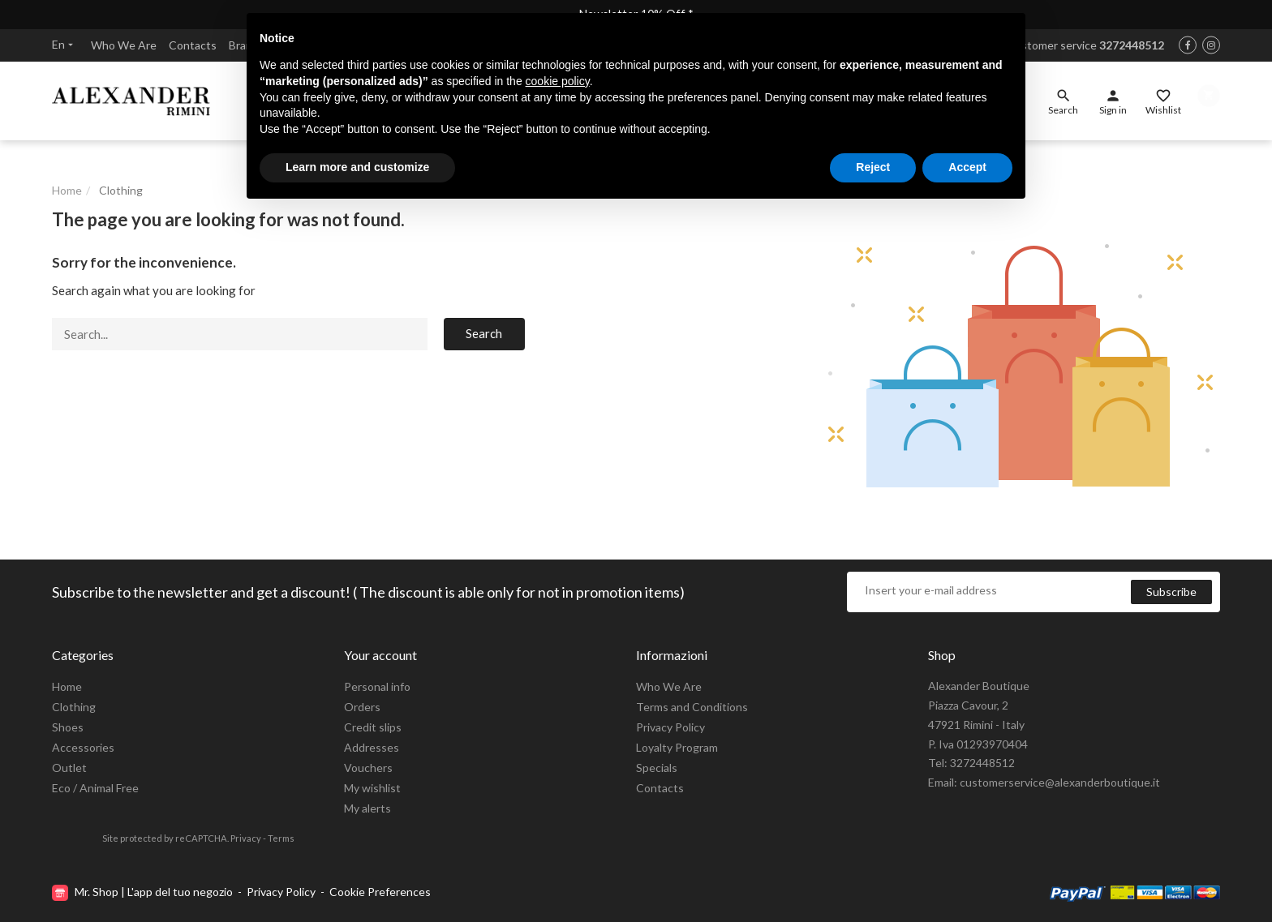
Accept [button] (967, 167)
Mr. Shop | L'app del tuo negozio (143, 892)
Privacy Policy (670, 727)
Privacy (245, 838)
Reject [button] (873, 167)
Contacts (193, 47)
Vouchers (368, 767)
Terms (281, 838)
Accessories (83, 747)
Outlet (69, 767)
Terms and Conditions (692, 707)
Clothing (74, 707)
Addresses (371, 747)
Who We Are (124, 47)
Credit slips (373, 727)
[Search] (240, 343)
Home (67, 686)
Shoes (68, 727)
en (64, 46)
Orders (362, 707)
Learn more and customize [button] (357, 167)
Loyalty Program (677, 747)
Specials (656, 767)
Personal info (377, 686)
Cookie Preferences (380, 892)
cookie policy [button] (558, 81)
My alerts (367, 808)
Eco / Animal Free (95, 788)
